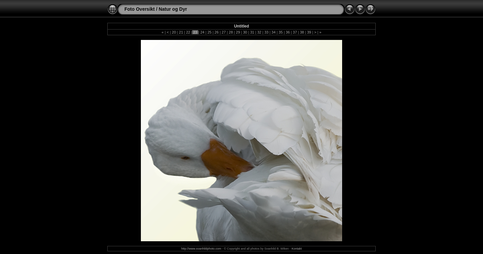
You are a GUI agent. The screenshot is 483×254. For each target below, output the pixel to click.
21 (181, 32)
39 (309, 32)
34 (273, 32)
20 (174, 32)
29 (238, 32)
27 (224, 32)
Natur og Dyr (173, 9)
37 (295, 32)
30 (245, 32)
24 (202, 32)
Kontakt (296, 248)
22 (188, 32)
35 (281, 32)
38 (302, 32)
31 (252, 32)
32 (259, 32)
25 (209, 32)
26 (217, 32)
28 (231, 32)
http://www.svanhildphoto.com (201, 248)
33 (266, 32)
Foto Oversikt (139, 9)
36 (288, 32)
